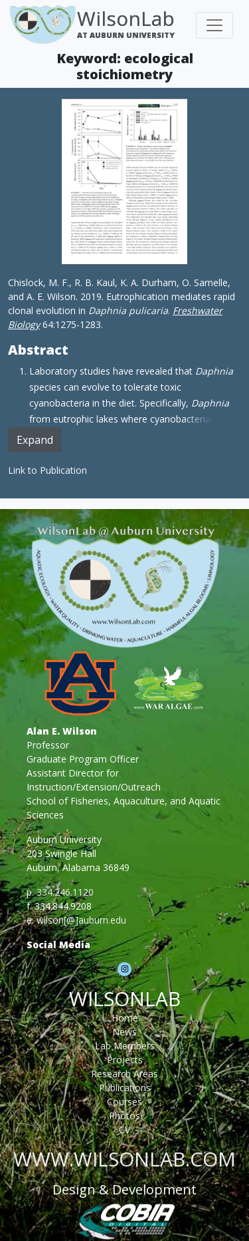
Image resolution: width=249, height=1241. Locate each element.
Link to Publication (47, 470)
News (124, 1031)
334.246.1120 (65, 892)
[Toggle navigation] (214, 25)
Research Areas (124, 1073)
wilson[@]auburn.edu (81, 920)
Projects (125, 1059)
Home (125, 1017)
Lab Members (125, 1045)
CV (124, 1129)
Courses (124, 1101)
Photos (124, 1115)
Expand (35, 440)
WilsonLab (126, 18)
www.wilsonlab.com (124, 1158)
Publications (125, 1087)
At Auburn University (126, 35)
